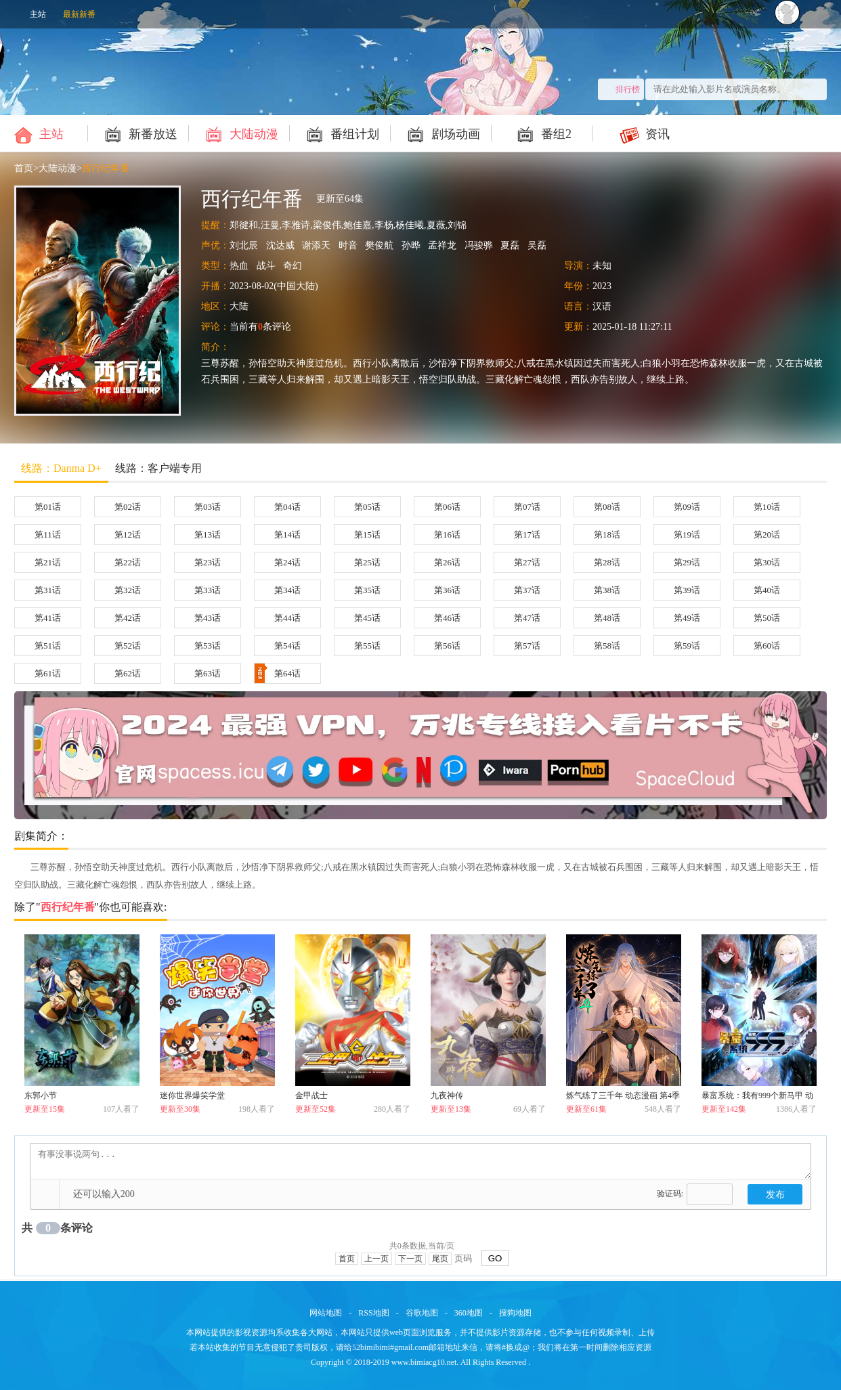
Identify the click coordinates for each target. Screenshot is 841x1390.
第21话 (48, 562)
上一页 (376, 1258)
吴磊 (536, 245)
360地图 (468, 1313)
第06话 (447, 507)
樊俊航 (379, 245)
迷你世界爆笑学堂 (192, 1095)
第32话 (127, 590)
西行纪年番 (105, 168)
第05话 (367, 507)
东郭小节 (40, 1095)
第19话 (687, 534)
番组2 (542, 133)
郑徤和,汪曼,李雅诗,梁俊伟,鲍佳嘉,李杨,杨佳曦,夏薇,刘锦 (348, 225)
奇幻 (292, 266)
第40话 (767, 590)
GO (495, 1258)
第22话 (127, 562)
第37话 (527, 590)
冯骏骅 (479, 245)
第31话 (48, 590)
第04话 (287, 507)
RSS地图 (373, 1313)
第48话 (607, 618)
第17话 (527, 534)
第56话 (447, 645)
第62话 (127, 673)
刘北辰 (244, 245)
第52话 (127, 645)
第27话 (527, 562)
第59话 (687, 645)
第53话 (207, 645)
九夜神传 (447, 1095)
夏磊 (509, 245)
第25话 (367, 562)
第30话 (767, 562)
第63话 (207, 673)
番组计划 (341, 133)
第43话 (207, 618)
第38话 (607, 590)
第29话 (687, 562)
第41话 (48, 618)
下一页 (410, 1258)
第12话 (127, 534)
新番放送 (139, 133)
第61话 (48, 673)
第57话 (527, 645)
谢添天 (316, 245)
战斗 (266, 266)
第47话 (527, 618)
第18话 (607, 534)
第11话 (48, 534)
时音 (348, 245)
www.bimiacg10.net (424, 1362)
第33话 (207, 590)
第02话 (127, 507)
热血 (239, 266)
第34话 (287, 590)
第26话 (447, 562)
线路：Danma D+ (61, 468)
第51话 (48, 645)
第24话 (287, 562)
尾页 (440, 1258)
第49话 (687, 618)
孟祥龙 (442, 245)
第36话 (447, 590)
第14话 (287, 534)
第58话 (607, 645)
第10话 (767, 507)
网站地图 (325, 1313)
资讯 (644, 133)
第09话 (687, 507)
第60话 (767, 645)
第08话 (607, 507)
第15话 (367, 534)
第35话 (367, 590)
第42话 (127, 618)
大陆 (239, 306)
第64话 (278, 673)
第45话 (367, 618)
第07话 (527, 507)
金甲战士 (311, 1095)
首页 (23, 168)
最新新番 (79, 14)
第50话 (767, 618)
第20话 (767, 534)
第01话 (48, 507)
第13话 (207, 534)
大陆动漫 (240, 133)
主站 (38, 14)
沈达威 (280, 245)
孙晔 (411, 245)
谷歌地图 (422, 1313)
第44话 (287, 618)
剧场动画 (442, 133)
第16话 (447, 534)
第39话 (687, 590)
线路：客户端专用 (158, 468)
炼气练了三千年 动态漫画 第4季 (623, 1095)
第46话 (447, 618)
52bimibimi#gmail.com (390, 1347)
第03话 (207, 507)
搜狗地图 (515, 1313)
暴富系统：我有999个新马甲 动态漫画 (757, 1098)
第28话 (607, 562)
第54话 (287, 645)
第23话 (207, 562)
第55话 (367, 645)
